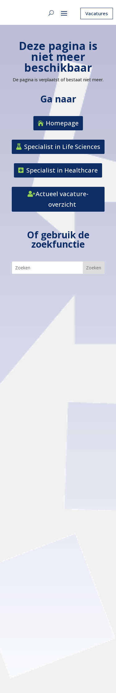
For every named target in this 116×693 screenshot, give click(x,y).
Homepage (62, 123)
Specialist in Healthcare (62, 170)
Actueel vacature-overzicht (62, 199)
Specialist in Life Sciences (62, 146)
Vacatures (96, 13)
